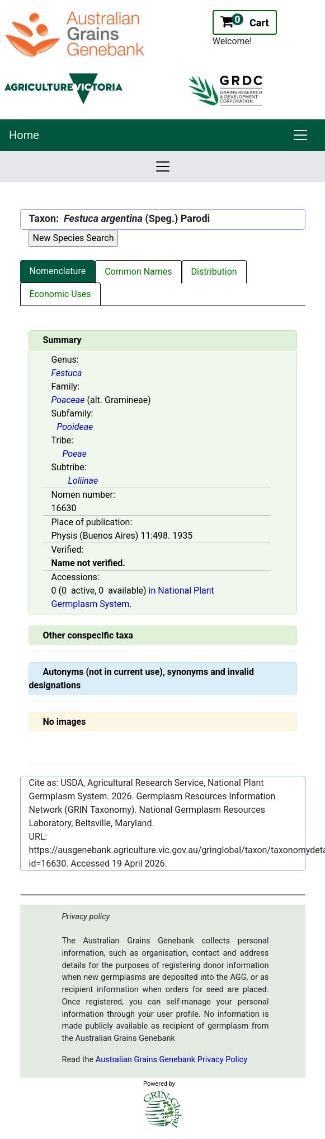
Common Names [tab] (138, 271)
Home (24, 135)
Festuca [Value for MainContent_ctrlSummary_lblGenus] (66, 373)
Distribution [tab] (214, 271)
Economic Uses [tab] (60, 294)
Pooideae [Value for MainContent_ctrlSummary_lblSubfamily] (75, 427)
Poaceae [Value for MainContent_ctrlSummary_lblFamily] (68, 400)
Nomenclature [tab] (58, 271)
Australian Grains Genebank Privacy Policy (171, 1059)
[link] (300, 135)
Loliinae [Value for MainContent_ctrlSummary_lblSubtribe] (83, 480)
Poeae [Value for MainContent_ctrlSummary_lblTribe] (75, 453)
